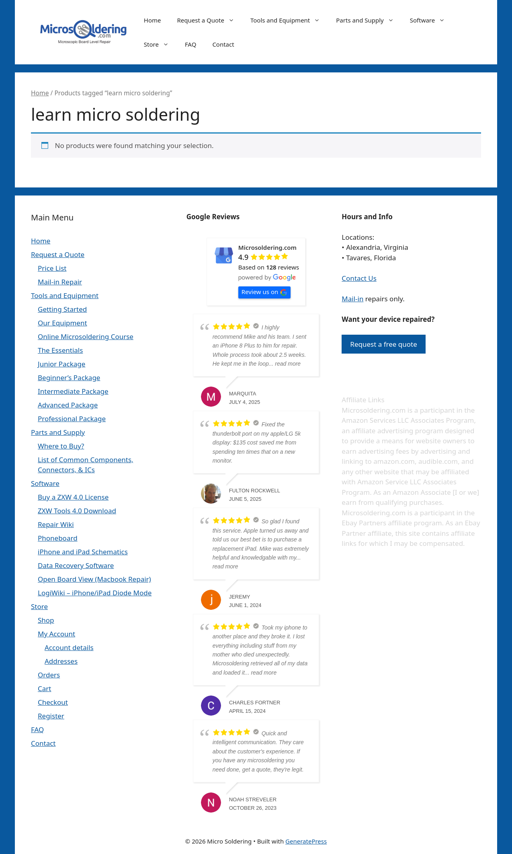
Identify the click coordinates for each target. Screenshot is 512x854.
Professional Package (72, 418)
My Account (56, 633)
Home (152, 20)
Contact (223, 44)
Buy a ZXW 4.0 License (73, 497)
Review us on (265, 292)
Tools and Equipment (289, 20)
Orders (49, 674)
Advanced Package (68, 405)
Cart (44, 688)
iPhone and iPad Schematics (83, 551)
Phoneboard (58, 538)
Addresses (61, 661)
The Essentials (60, 350)
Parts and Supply (368, 20)
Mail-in (352, 298)
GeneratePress (306, 841)
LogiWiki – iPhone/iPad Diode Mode (95, 592)
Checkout (53, 702)
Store (160, 44)
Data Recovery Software (76, 565)
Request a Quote (209, 20)
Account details (69, 647)
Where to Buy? (61, 446)
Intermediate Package (73, 391)
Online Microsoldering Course (85, 336)
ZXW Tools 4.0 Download (77, 510)
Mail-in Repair (60, 281)
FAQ (191, 44)
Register (51, 715)
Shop (46, 620)
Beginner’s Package (69, 377)
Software (431, 20)
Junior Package (61, 363)
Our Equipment (62, 322)
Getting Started (62, 309)
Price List (52, 268)
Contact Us (359, 278)
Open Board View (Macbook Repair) (94, 579)
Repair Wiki (56, 524)
